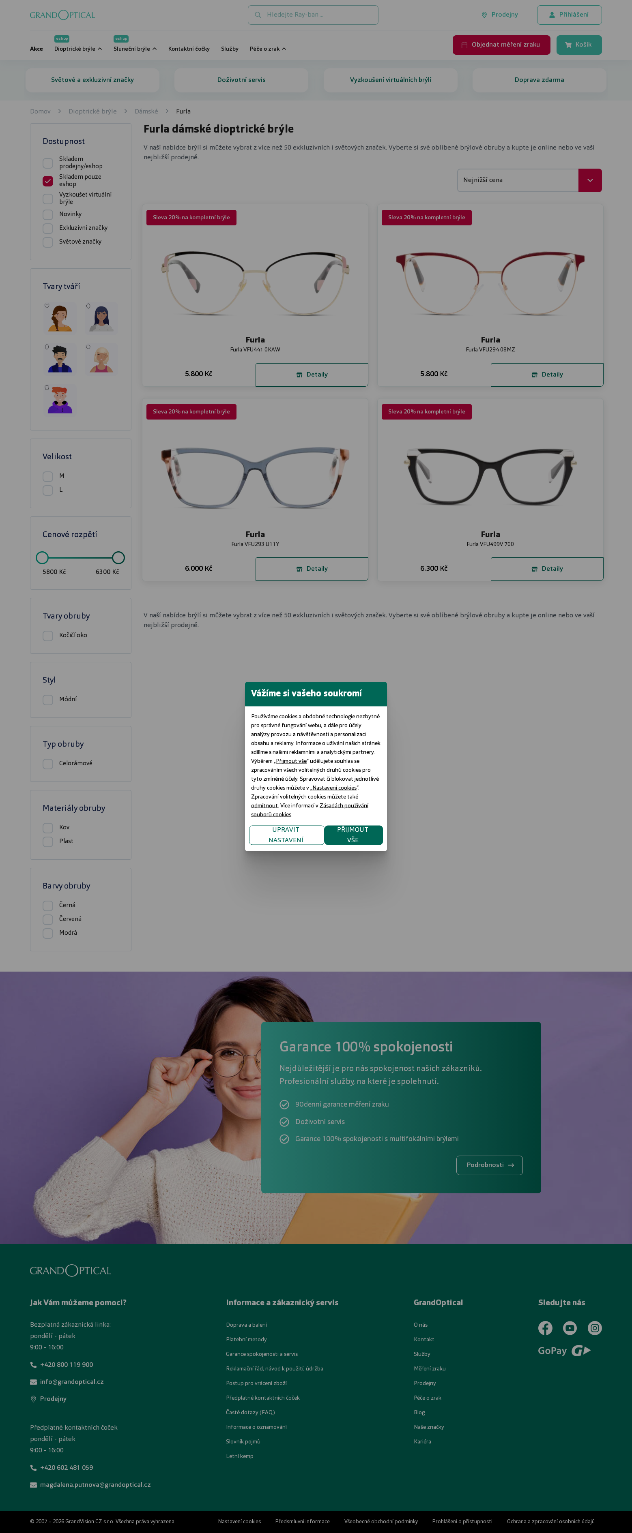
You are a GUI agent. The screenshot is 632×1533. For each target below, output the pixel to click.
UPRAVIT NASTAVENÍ (218, 808)
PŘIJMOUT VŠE (421, 808)
